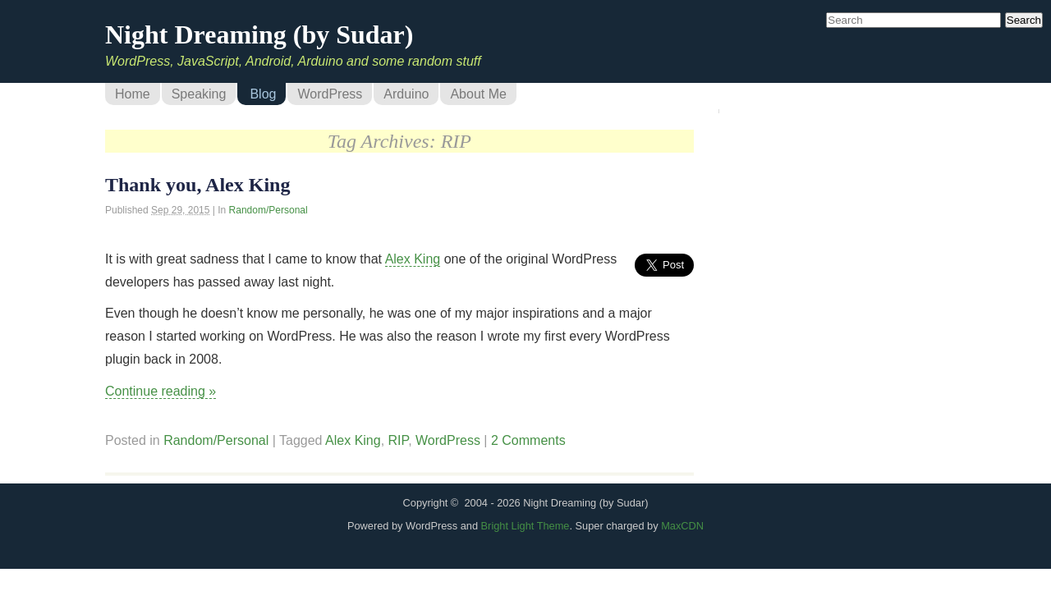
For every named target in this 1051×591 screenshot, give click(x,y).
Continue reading (160, 391)
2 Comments (528, 440)
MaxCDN (682, 526)
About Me (478, 94)
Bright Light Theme (525, 526)
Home (132, 94)
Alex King (413, 259)
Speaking (199, 94)
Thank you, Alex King (197, 184)
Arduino (406, 94)
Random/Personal (268, 210)
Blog (263, 94)
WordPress (329, 94)
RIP (398, 440)
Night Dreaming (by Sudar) (259, 34)
